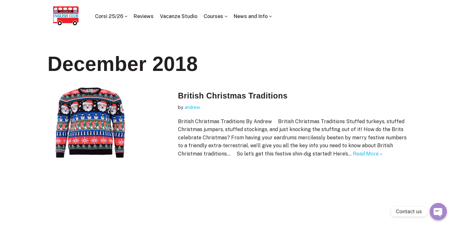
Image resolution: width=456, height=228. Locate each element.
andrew (192, 107)
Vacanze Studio (178, 16)
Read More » (368, 154)
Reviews (144, 16)
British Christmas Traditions (233, 95)
